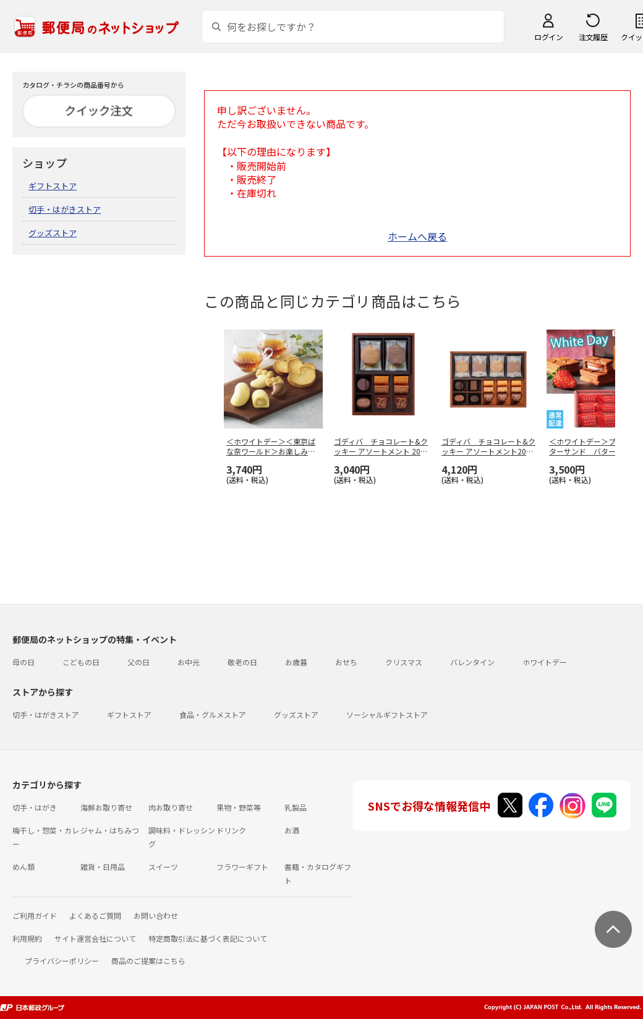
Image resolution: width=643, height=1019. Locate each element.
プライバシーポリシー (62, 960)
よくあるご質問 (95, 915)
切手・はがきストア (64, 209)
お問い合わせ (156, 915)
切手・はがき (34, 807)
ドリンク (231, 830)
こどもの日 (81, 662)
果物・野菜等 (238, 807)
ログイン (548, 37)
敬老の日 (242, 662)
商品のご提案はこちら (148, 960)
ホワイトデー (544, 662)
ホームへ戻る (417, 236)
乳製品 (295, 807)
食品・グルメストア (212, 714)
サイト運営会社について (95, 938)
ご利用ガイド (34, 915)
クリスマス (403, 662)
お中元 (188, 662)
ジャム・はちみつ (109, 830)
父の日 (138, 662)
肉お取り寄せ (170, 807)
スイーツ (163, 866)
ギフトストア (52, 186)
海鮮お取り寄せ (106, 807)
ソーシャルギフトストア (387, 714)
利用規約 (27, 938)
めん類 (23, 866)
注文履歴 (593, 37)
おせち (346, 662)
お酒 (291, 830)
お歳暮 (296, 662)
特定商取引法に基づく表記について (207, 938)
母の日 (23, 662)
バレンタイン (472, 662)
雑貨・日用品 (102, 866)
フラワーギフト (242, 866)
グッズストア (52, 233)
